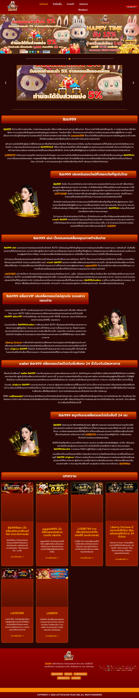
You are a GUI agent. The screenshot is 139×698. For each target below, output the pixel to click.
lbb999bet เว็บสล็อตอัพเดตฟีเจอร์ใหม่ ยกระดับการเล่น (17, 531)
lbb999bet (124, 464)
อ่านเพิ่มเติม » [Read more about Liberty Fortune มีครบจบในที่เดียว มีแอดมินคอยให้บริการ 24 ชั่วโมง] (121, 559)
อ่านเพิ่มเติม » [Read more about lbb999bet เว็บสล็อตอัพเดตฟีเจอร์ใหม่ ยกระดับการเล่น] (17, 557)
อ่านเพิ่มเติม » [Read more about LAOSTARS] (17, 636)
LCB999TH (10, 155)
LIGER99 (111, 226)
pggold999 (91, 266)
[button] (5, 83)
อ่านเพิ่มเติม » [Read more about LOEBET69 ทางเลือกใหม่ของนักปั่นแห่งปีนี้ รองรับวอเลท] (86, 558)
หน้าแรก (44, 4)
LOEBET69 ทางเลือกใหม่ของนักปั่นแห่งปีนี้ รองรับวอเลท (87, 532)
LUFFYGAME (60, 194)
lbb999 (48, 664)
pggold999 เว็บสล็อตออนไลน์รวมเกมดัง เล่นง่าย (52, 532)
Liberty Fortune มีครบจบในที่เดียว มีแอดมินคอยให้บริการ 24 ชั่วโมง (122, 532)
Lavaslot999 (77, 136)
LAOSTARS (10, 274)
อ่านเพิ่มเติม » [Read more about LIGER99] (52, 636)
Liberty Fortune (13, 343)
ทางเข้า (70, 4)
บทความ (83, 4)
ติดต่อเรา (83, 10)
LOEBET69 (90, 435)
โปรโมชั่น (57, 4)
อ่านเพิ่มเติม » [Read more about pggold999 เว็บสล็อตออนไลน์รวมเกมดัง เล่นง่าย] (52, 558)
